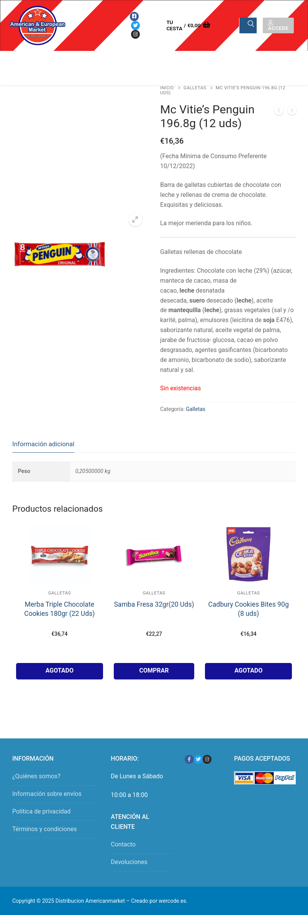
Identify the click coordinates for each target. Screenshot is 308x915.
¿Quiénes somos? (36, 776)
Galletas (194, 87)
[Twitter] (135, 25)
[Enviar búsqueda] (248, 26)
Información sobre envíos (47, 793)
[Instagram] (135, 34)
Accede (278, 25)
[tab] (43, 444)
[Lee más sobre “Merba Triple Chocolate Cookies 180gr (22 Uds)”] (59, 671)
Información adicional (43, 444)
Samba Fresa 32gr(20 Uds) (154, 604)
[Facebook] (134, 16)
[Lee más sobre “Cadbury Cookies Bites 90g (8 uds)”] (248, 671)
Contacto (123, 844)
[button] (135, 219)
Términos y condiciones (44, 829)
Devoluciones (129, 862)
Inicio (167, 87)
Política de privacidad (41, 811)
